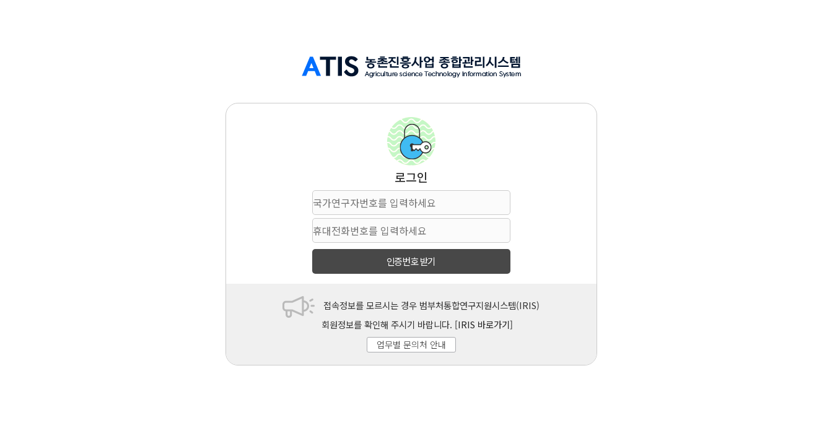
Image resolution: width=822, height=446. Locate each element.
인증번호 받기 (411, 261)
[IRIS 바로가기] (484, 324)
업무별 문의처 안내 (411, 344)
